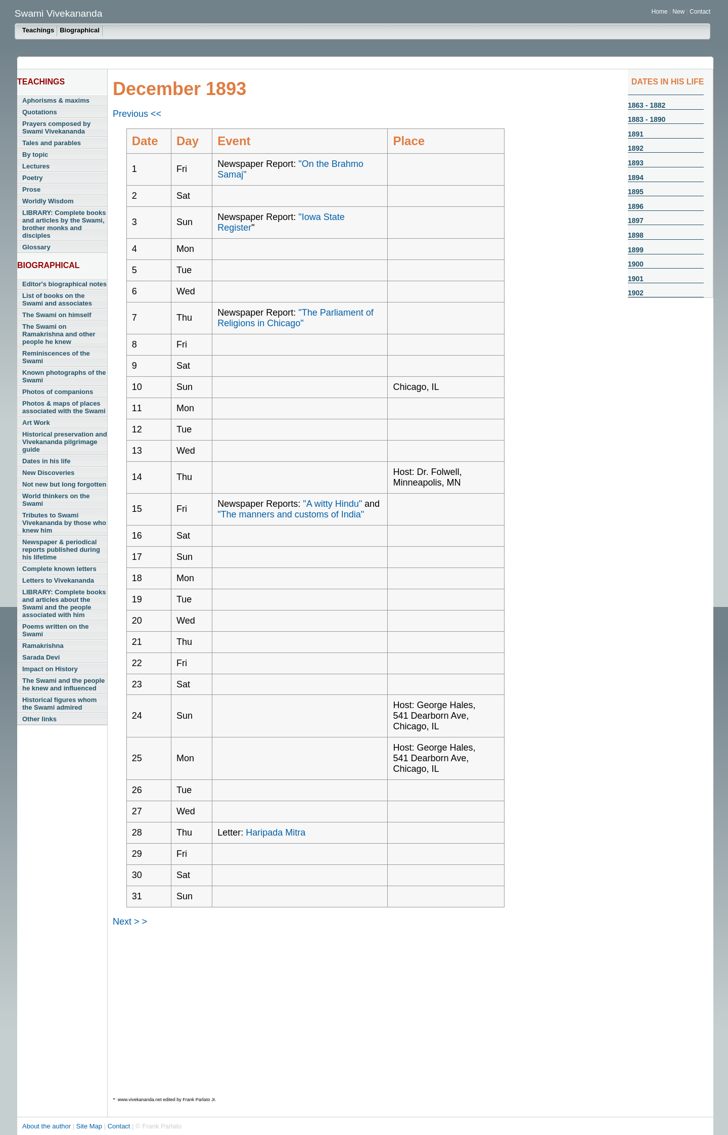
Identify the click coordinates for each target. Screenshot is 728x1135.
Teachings (38, 30)
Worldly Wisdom (47, 201)
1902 (636, 293)
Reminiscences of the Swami (56, 357)
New (679, 11)
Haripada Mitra (275, 832)
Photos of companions (57, 392)
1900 (636, 264)
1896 (636, 206)
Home (659, 11)
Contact (700, 11)
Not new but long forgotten (64, 484)
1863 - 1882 (647, 105)
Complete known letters (59, 569)
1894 (636, 177)
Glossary (36, 247)
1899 (636, 250)
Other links (39, 719)
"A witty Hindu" (332, 504)
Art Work (36, 422)
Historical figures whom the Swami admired (59, 703)
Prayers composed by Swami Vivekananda (56, 127)
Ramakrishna (43, 645)
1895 (636, 192)
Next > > (130, 921)
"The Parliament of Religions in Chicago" (295, 318)
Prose (31, 189)
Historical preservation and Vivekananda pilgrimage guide (64, 441)
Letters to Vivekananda (58, 580)
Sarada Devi (41, 657)
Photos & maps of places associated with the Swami (64, 407)
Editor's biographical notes (64, 284)
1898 (636, 235)
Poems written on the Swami (55, 630)
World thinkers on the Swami (55, 499)
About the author (47, 1126)
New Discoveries (48, 472)
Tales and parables (51, 143)
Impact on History (50, 669)
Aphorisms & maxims (55, 100)
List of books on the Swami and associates (57, 299)
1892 (636, 148)
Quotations (39, 112)
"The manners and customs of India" (290, 514)
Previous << (137, 114)
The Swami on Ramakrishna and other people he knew (59, 334)
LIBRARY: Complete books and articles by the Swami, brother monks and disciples (64, 224)
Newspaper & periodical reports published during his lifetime (61, 549)
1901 (636, 279)
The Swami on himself (57, 315)
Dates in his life (46, 461)
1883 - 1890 (647, 119)
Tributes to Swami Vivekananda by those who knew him (64, 522)
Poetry (32, 178)
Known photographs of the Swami (64, 376)
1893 (636, 163)
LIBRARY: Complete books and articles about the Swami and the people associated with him (64, 603)
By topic (35, 154)
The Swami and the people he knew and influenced (63, 684)
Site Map (90, 1126)
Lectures (36, 166)
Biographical (80, 30)
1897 (636, 220)
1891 (636, 134)
